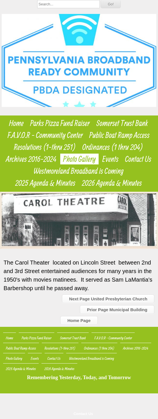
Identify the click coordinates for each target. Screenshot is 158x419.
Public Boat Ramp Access (119, 135)
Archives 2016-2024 (31, 159)
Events (110, 159)
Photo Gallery (79, 159)
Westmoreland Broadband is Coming (79, 171)
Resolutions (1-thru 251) (45, 147)
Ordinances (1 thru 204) (112, 147)
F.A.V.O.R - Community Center (45, 135)
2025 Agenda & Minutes (45, 182)
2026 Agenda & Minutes (112, 182)
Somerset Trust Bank (122, 123)
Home (16, 123)
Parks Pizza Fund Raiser (60, 123)
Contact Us (83, 414)
